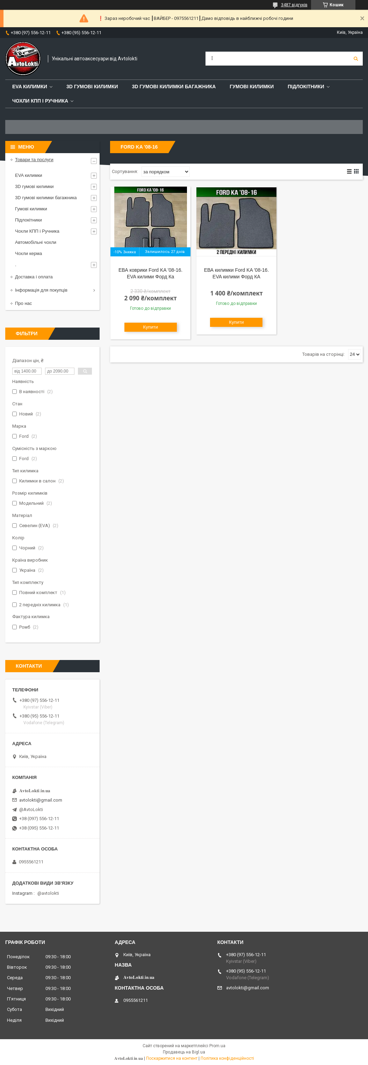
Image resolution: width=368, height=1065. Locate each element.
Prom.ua (217, 1045)
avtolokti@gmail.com (40, 800)
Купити (150, 327)
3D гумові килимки (92, 86)
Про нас (23, 303)
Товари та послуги (34, 159)
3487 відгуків (294, 4)
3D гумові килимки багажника (174, 86)
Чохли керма (28, 253)
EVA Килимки (29, 86)
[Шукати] (356, 59)
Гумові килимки (252, 86)
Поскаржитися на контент (171, 1058)
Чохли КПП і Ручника (40, 101)
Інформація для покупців (41, 290)
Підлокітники (306, 86)
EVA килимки (28, 175)
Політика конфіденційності (227, 1058)
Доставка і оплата (34, 276)
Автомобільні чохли (35, 242)
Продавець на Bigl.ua (184, 1052)
